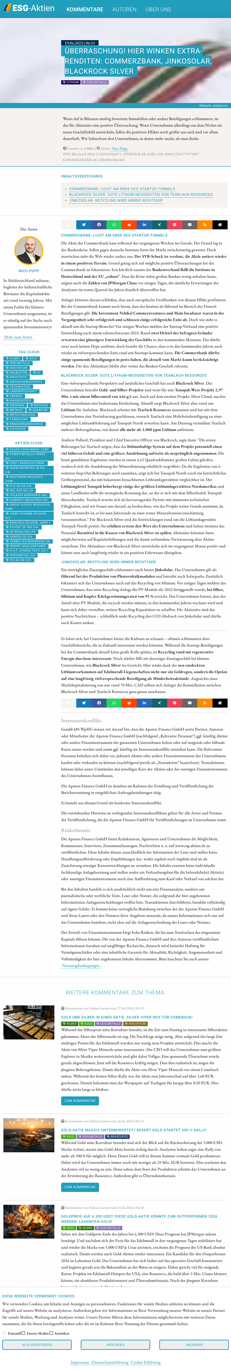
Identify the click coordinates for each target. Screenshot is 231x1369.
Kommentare (85, 10)
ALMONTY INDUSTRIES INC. (27, 500)
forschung (17, 419)
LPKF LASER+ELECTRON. (25, 463)
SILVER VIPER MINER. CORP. (27, 449)
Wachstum (16, 368)
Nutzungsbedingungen (81, 965)
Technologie (18, 387)
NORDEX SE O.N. (19, 537)
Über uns (158, 10)
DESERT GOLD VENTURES (26, 546)
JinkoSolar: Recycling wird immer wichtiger (116, 200)
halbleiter (16, 373)
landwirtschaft (21, 391)
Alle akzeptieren (37, 1344)
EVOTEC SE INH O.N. (22, 527)
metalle (14, 410)
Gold (31, 358)
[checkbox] (4, 1333)
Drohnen (15, 405)
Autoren (124, 10)
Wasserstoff (18, 401)
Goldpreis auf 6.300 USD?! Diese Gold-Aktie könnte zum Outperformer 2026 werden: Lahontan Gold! (139, 1219)
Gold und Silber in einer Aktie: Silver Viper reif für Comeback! (127, 1017)
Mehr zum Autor (18, 336)
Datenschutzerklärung (110, 1362)
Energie (14, 396)
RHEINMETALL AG (20, 555)
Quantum (38, 410)
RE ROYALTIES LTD (21, 532)
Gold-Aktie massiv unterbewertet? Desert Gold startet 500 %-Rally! (134, 1130)
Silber (13, 358)
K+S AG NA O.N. (19, 486)
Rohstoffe (16, 377)
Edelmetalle (18, 363)
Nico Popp (119, 148)
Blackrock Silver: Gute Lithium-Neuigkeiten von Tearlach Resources (141, 194)
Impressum (80, 1362)
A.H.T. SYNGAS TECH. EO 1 (27, 551)
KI (36, 373)
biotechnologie (20, 415)
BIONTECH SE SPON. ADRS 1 (28, 523)
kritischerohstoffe (24, 382)
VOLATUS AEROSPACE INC (26, 495)
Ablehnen (194, 1344)
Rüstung (39, 405)
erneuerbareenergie (24, 424)
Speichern (115, 1344)
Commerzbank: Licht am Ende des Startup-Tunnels (122, 189)
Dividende (16, 429)
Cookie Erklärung (145, 1362)
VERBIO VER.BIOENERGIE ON (28, 541)
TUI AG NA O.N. (19, 560)
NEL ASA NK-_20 (19, 490)
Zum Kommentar (80, 1100)
